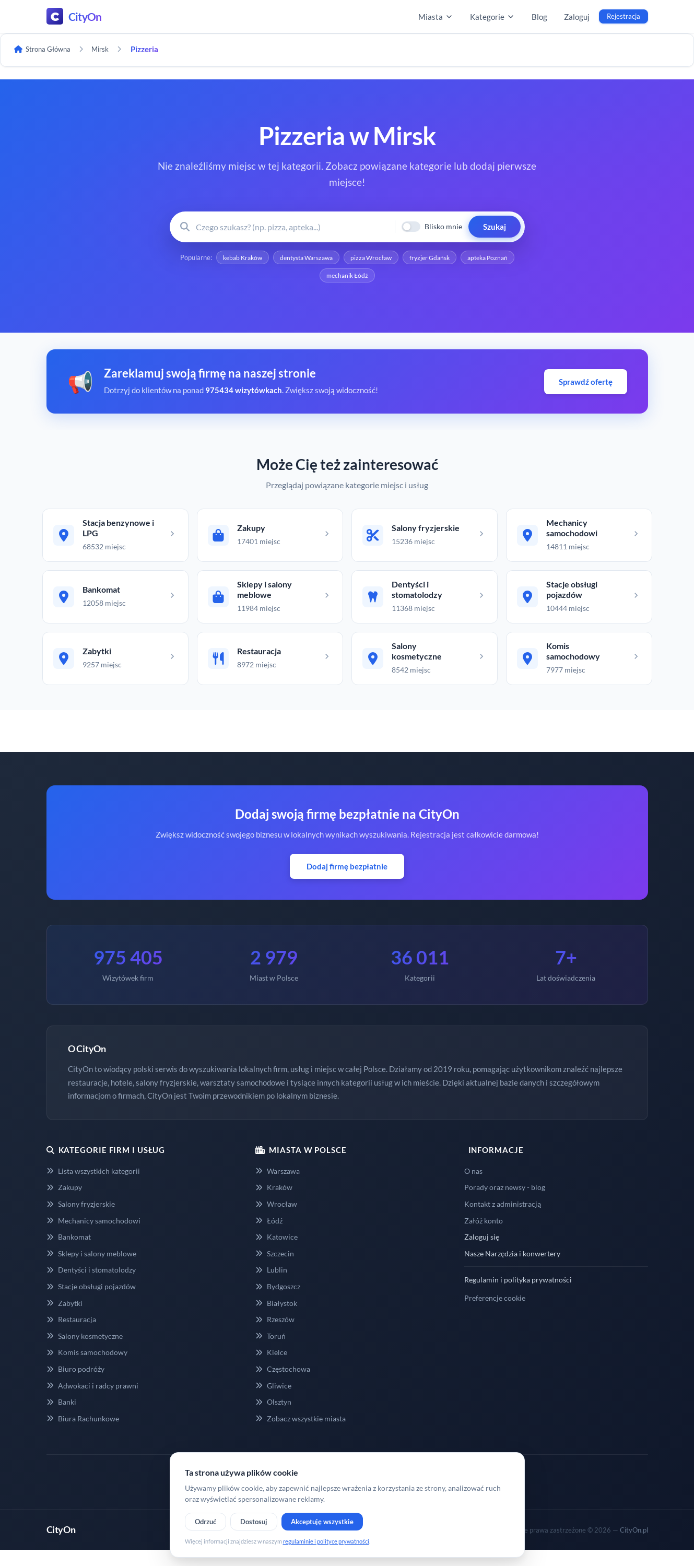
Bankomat (68, 1253)
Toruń (270, 1352)
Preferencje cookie (494, 1314)
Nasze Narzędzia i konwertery (512, 1269)
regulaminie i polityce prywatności (326, 1541)
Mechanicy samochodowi (93, 1236)
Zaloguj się (481, 1253)
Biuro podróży (75, 1385)
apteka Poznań (315, 278)
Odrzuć (205, 1521)
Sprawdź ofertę (586, 385)
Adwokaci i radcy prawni (92, 1401)
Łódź (269, 1236)
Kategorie (492, 16)
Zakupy (64, 1203)
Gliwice (273, 1401)
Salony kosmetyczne (84, 1352)
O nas (473, 1186)
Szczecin (274, 1269)
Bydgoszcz (277, 1302)
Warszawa (277, 1186)
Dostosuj (253, 1521)
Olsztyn (273, 1418)
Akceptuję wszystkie (322, 1521)
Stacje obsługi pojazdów (91, 1302)
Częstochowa (282, 1385)
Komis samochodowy (86, 1368)
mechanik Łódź (379, 278)
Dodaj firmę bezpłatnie (347, 882)
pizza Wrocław (405, 258)
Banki (61, 1418)
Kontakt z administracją (502, 1220)
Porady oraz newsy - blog (504, 1203)
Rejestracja (623, 16)
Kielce (271, 1368)
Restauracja (71, 1335)
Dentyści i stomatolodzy (91, 1285)
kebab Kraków (262, 258)
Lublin (271, 1285)
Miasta (435, 16)
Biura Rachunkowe (82, 1434)
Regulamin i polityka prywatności (518, 1295)
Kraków (273, 1203)
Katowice (276, 1253)
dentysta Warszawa (333, 258)
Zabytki (64, 1318)
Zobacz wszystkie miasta (300, 1434)
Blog (539, 16)
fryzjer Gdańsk (468, 258)
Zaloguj (577, 16)
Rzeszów (275, 1335)
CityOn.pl (634, 1546)
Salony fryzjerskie (80, 1220)
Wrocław (276, 1220)
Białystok (276, 1318)
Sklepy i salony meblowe (91, 1269)
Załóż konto (483, 1236)
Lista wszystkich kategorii (93, 1186)
